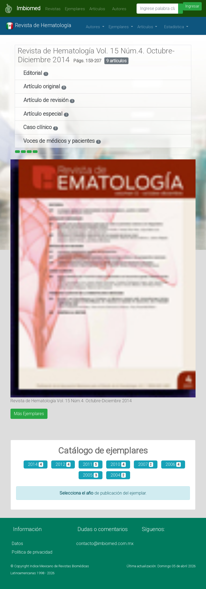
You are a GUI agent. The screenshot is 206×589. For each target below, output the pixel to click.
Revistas (52, 8)
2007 (145, 464)
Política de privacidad (32, 552)
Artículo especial (43, 114)
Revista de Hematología (38, 26)
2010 (118, 464)
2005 (90, 475)
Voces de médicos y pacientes (59, 141)
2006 (173, 464)
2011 (90, 464)
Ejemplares (75, 8)
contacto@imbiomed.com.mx (105, 543)
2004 (118, 475)
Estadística (174, 26)
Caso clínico (38, 127)
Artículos (97, 8)
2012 (63, 464)
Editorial (33, 73)
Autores (117, 8)
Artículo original (42, 86)
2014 (35, 464)
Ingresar (192, 6)
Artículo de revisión (46, 100)
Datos (17, 543)
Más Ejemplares (29, 413)
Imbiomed (29, 8)
